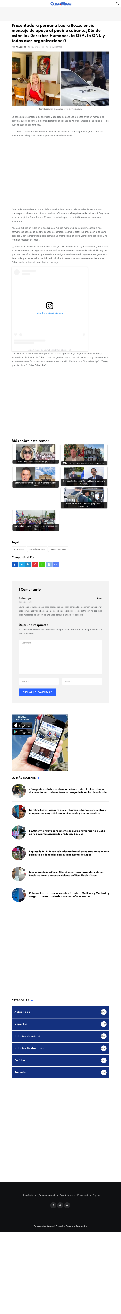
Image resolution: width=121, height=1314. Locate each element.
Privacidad (82, 1175)
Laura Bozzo (19, 529)
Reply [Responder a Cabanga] (99, 578)
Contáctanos (66, 1175)
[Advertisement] (40, 172)
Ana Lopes (21, 47)
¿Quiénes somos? (46, 1175)
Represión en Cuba (58, 529)
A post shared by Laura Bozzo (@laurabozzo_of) (49, 350)
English (96, 1175)
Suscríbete (27, 1175)
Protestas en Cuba (37, 529)
